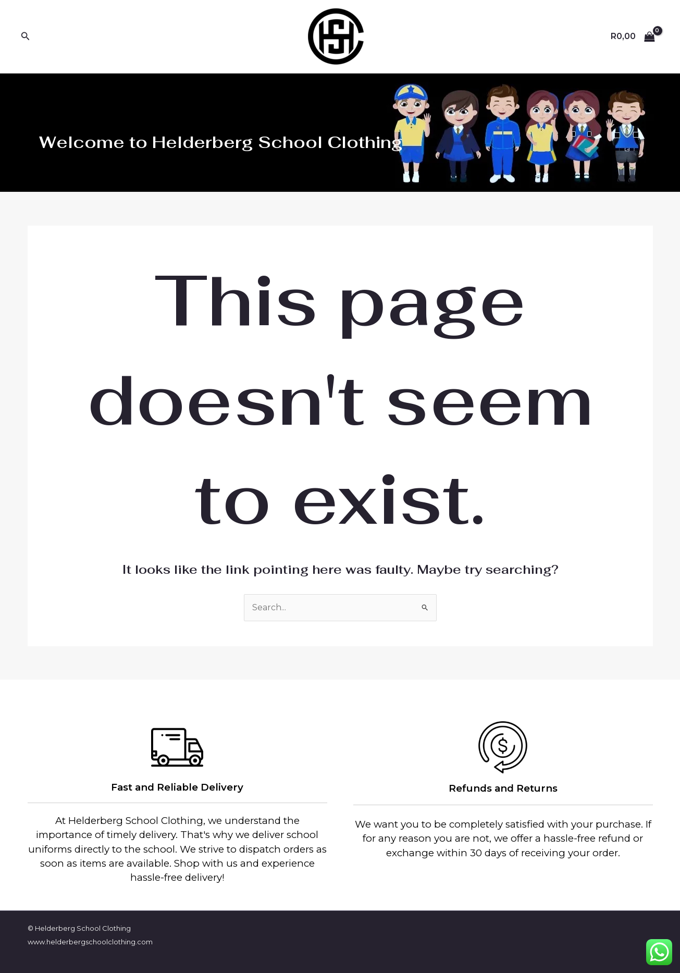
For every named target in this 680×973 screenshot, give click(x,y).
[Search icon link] (25, 36)
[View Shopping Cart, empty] (632, 36)
